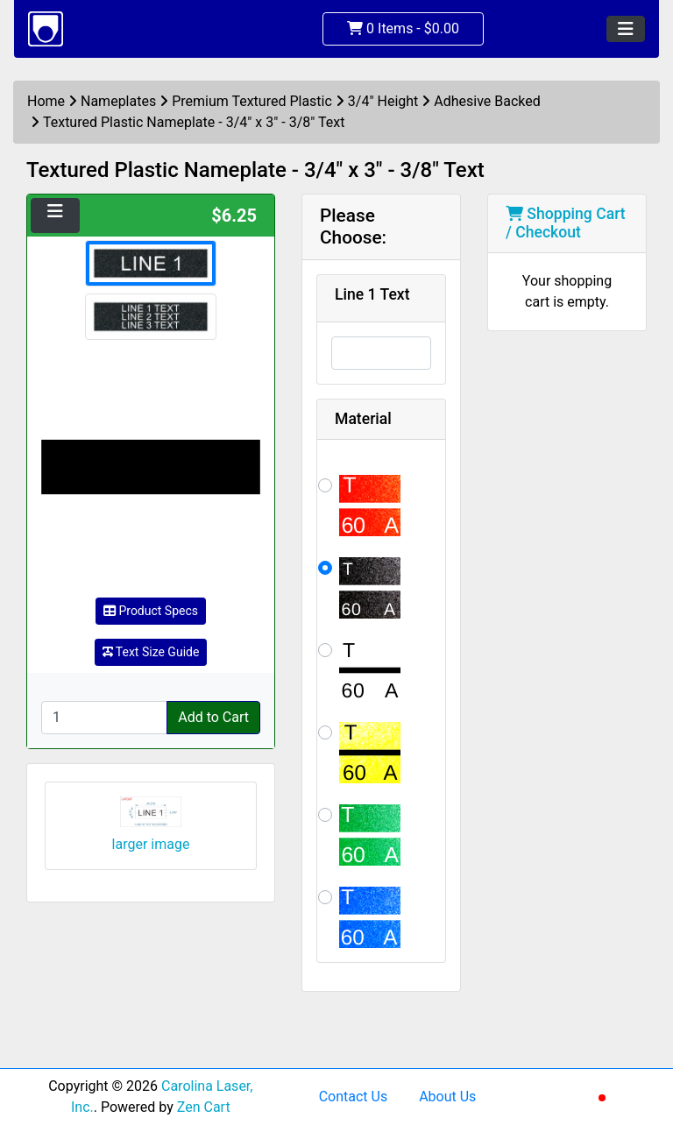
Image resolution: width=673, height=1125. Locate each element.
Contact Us (353, 1096)
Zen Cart (203, 1107)
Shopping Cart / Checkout (566, 223)
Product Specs (150, 611)
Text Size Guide (151, 652)
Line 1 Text (372, 294)
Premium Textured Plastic (252, 101)
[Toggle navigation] (625, 29)
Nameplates (118, 101)
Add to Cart (213, 717)
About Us (447, 1096)
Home (46, 101)
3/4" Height (383, 101)
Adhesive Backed (487, 101)
